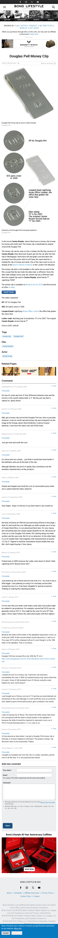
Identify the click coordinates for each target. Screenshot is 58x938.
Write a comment (47, 63)
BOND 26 (23, 28)
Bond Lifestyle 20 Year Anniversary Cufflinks (29, 834)
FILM (17, 26)
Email (5, 775)
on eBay (11, 287)
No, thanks (17, 933)
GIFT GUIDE (34, 28)
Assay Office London (30, 311)
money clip (7, 336)
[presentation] (20, 816)
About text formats (47, 802)
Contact (36, 896)
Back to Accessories (9, 63)
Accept (5, 933)
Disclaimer (18, 893)
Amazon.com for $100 (34, 285)
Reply (54, 386)
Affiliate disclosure (32, 893)
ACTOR (24, 26)
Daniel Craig (7, 356)
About (9, 893)
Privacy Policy (47, 893)
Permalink (6, 391)
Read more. (34, 34)
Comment (6, 783)
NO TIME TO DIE (46, 26)
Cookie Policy (25, 896)
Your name (7, 770)
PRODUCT (33, 26)
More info (18, 929)
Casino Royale (8, 346)
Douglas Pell (18, 336)
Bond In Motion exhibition (23, 265)
